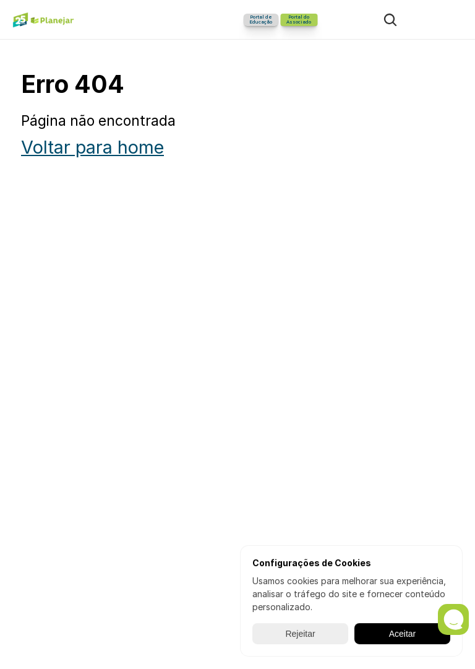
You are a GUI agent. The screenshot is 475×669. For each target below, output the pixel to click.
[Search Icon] (390, 19)
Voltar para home (92, 147)
